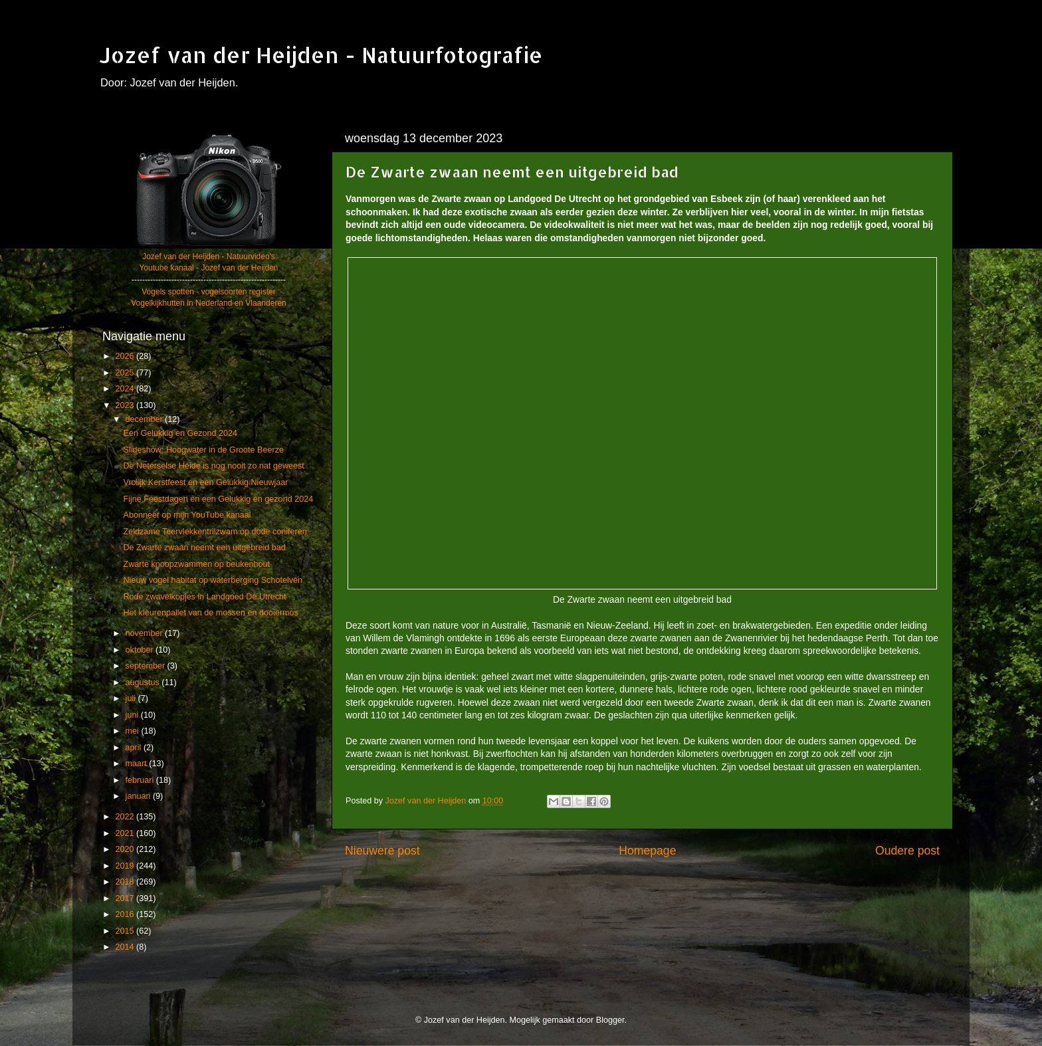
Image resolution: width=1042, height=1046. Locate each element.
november (145, 633)
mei (134, 731)
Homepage (647, 850)
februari (141, 780)
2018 (125, 882)
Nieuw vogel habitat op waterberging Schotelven (212, 580)
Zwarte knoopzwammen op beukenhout (196, 564)
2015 (125, 931)
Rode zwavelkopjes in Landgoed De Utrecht (204, 596)
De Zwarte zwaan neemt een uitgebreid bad (204, 547)
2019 (125, 866)
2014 (125, 947)
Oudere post (907, 850)
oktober (141, 650)
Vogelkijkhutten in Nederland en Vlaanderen (208, 303)
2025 (125, 372)
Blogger (610, 1020)
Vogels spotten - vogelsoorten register (208, 291)
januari (139, 796)
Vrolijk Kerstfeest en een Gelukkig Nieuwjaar (205, 482)
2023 (125, 405)
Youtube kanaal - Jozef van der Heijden (208, 267)
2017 (125, 898)
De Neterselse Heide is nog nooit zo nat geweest (213, 466)
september (146, 666)
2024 (125, 388)
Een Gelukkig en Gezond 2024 (180, 433)
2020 (125, 849)
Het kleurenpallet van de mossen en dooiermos (210, 612)
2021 (125, 833)
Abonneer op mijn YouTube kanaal (187, 515)
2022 (125, 816)
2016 (125, 914)
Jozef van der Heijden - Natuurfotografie (321, 54)
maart (138, 763)
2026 (125, 356)
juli (132, 698)
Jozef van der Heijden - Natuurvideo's (208, 256)
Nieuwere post (382, 850)
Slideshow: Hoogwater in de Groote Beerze (203, 450)
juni (133, 715)
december (145, 419)
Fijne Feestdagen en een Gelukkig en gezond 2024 (218, 499)
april (135, 747)
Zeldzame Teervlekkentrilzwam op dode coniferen (214, 531)
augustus (144, 682)
